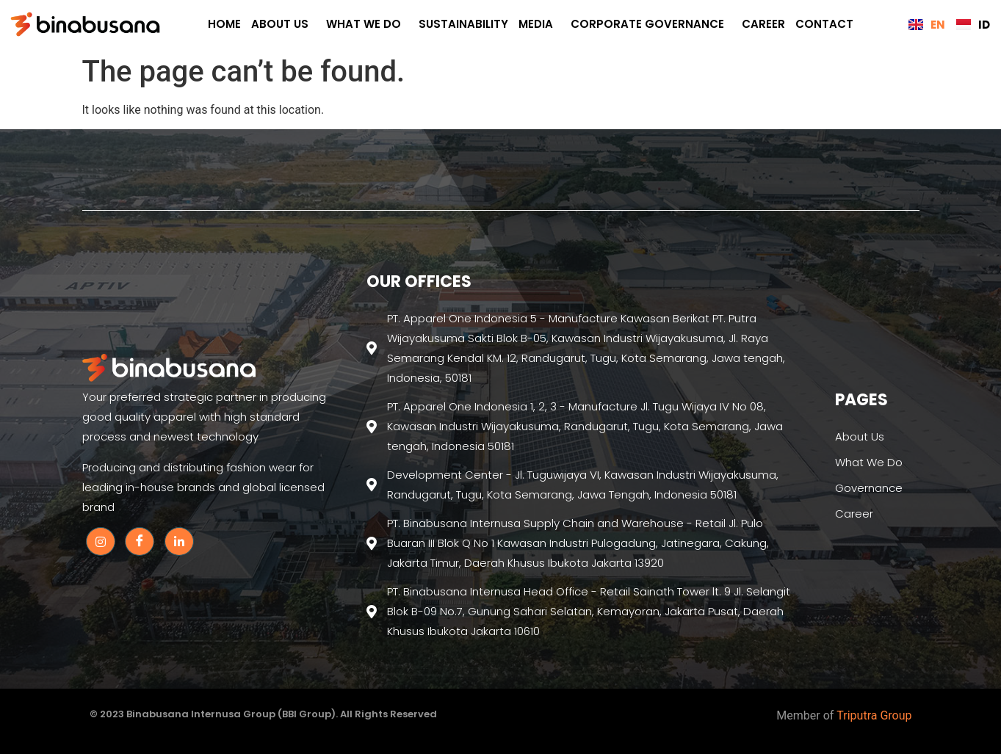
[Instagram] (100, 541)
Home (224, 24)
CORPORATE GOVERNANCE (651, 24)
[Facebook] (139, 541)
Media (539, 24)
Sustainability (463, 24)
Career (763, 24)
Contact (824, 24)
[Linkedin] (179, 541)
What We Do (367, 24)
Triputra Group (873, 715)
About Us (283, 24)
